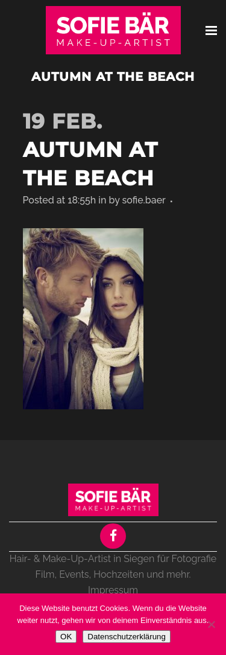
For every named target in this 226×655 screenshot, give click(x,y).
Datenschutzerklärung (126, 636)
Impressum (113, 590)
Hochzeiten (118, 574)
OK (66, 636)
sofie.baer (143, 200)
